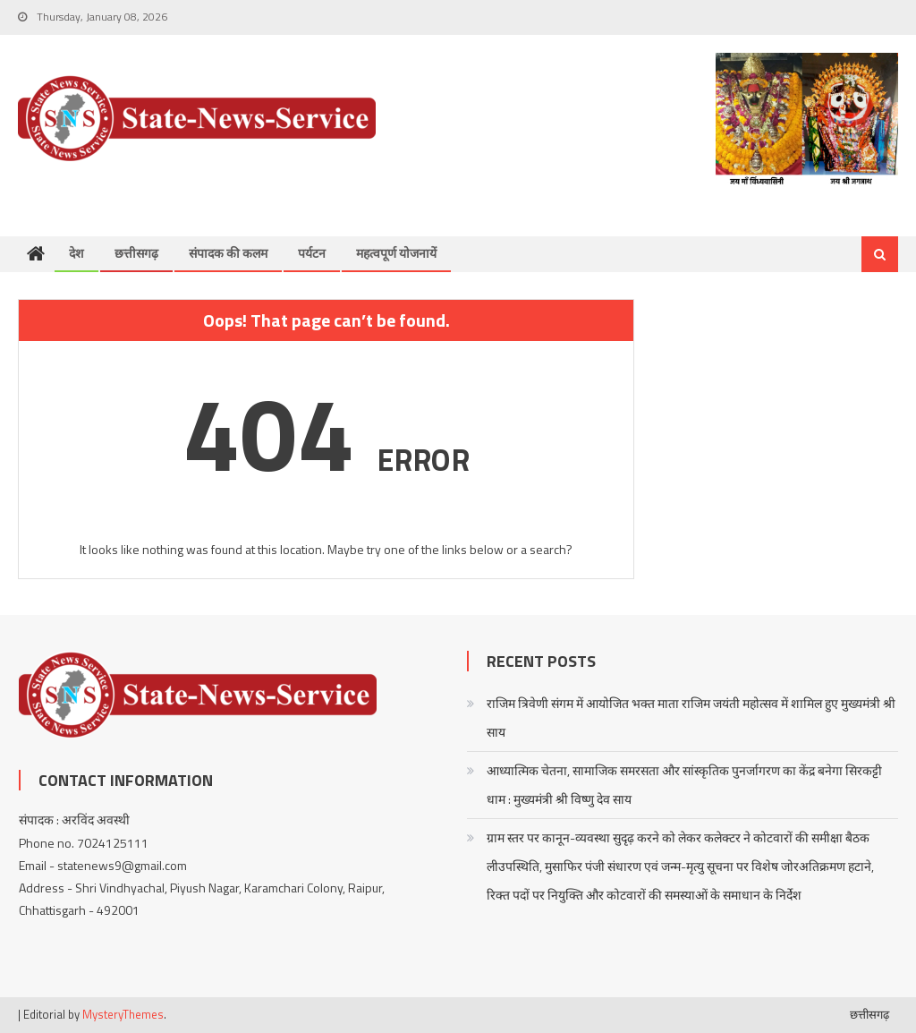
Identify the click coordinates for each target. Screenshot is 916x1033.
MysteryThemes (123, 1014)
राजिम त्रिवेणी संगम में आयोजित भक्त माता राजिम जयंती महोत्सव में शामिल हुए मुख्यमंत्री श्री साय (691, 717)
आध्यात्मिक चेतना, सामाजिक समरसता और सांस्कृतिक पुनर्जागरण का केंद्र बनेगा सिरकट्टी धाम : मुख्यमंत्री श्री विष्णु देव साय (684, 784)
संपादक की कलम (228, 252)
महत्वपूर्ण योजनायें (396, 252)
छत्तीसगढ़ (136, 252)
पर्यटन (312, 252)
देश (76, 252)
